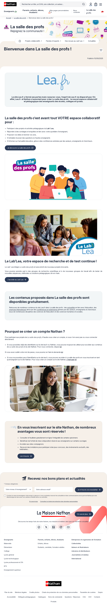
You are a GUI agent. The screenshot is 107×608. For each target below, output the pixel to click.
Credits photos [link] (34, 592)
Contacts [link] (97, 597)
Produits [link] (53, 601)
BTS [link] (5, 566)
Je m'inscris (24, 456)
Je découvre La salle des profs (18, 148)
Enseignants (8, 540)
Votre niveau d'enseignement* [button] (16, 489)
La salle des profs (94, 11)
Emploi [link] (100, 592)
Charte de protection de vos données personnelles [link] (60, 592)
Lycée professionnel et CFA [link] (13, 562)
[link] (39, 527)
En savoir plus (33, 501)
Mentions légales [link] (21, 592)
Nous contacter (76, 11)
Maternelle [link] (7, 543)
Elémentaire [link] (8, 547)
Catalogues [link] (42, 597)
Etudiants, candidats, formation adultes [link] (51, 547)
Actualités (92, 41)
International (76, 558)
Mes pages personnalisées (59, 11)
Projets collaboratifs (33, 41)
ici (61, 347)
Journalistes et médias (80, 555)
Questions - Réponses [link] (72, 597)
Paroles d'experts (53, 41)
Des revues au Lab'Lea (74, 41)
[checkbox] (5, 496)
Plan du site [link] (8, 592)
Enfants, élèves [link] (43, 543)
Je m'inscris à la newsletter (88, 490)
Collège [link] (6, 551)
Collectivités (76, 543)
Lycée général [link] (9, 555)
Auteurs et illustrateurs (80, 547)
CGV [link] (89, 597)
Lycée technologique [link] (11, 558)
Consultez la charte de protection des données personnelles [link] (59, 501)
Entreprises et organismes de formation (86, 540)
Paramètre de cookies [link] (88, 592)
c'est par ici (72, 360)
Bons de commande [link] (55, 597)
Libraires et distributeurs (81, 551)
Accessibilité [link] (11, 597)
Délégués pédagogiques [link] (27, 597)
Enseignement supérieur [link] (12, 570)
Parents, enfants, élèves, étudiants (51, 540)
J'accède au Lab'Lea (15, 280)
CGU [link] (84, 597)
